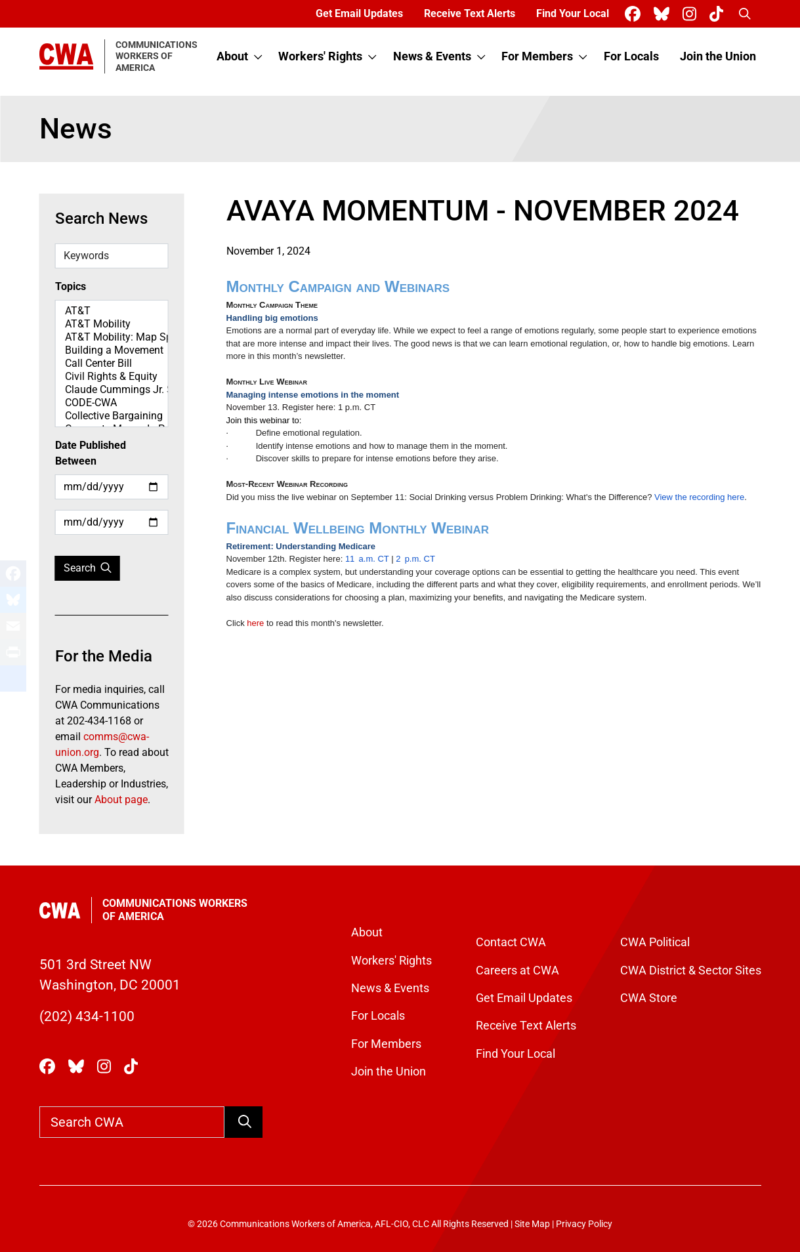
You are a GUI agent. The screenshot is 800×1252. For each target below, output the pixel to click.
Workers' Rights (320, 56)
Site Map (532, 1224)
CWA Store (648, 998)
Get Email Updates (359, 13)
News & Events (432, 56)
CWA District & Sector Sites (690, 970)
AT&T (112, 311)
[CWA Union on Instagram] (692, 14)
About (232, 56)
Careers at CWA (517, 970)
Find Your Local (572, 13)
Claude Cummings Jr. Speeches (112, 389)
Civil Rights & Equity (112, 376)
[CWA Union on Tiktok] (718, 14)
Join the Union (718, 56)
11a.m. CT (367, 559)
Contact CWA (511, 942)
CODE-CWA (112, 402)
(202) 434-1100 (87, 1016)
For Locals (631, 56)
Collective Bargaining (112, 416)
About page (121, 799)
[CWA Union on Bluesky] (664, 14)
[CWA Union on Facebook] (635, 14)
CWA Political (655, 942)
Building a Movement (112, 350)
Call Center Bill (112, 363)
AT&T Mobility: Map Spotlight (112, 337)
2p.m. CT (415, 559)
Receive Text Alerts (469, 13)
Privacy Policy (584, 1224)
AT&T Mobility (112, 324)
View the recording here (699, 497)
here (255, 623)
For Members (537, 56)
